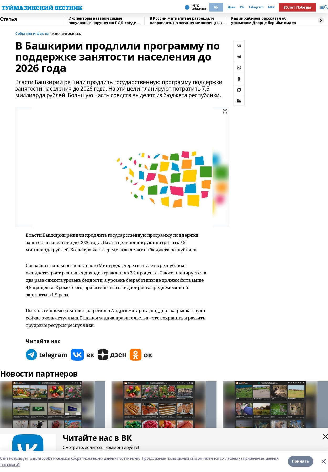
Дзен (232, 7)
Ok (242, 7)
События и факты (32, 33)
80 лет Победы (297, 7)
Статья (8, 19)
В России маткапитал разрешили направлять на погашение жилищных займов (186, 20)
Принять (300, 461)
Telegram (256, 7)
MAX (271, 7)
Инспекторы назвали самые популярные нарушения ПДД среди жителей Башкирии (102, 20)
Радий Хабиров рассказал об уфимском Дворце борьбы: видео (263, 20)
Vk (216, 7)
